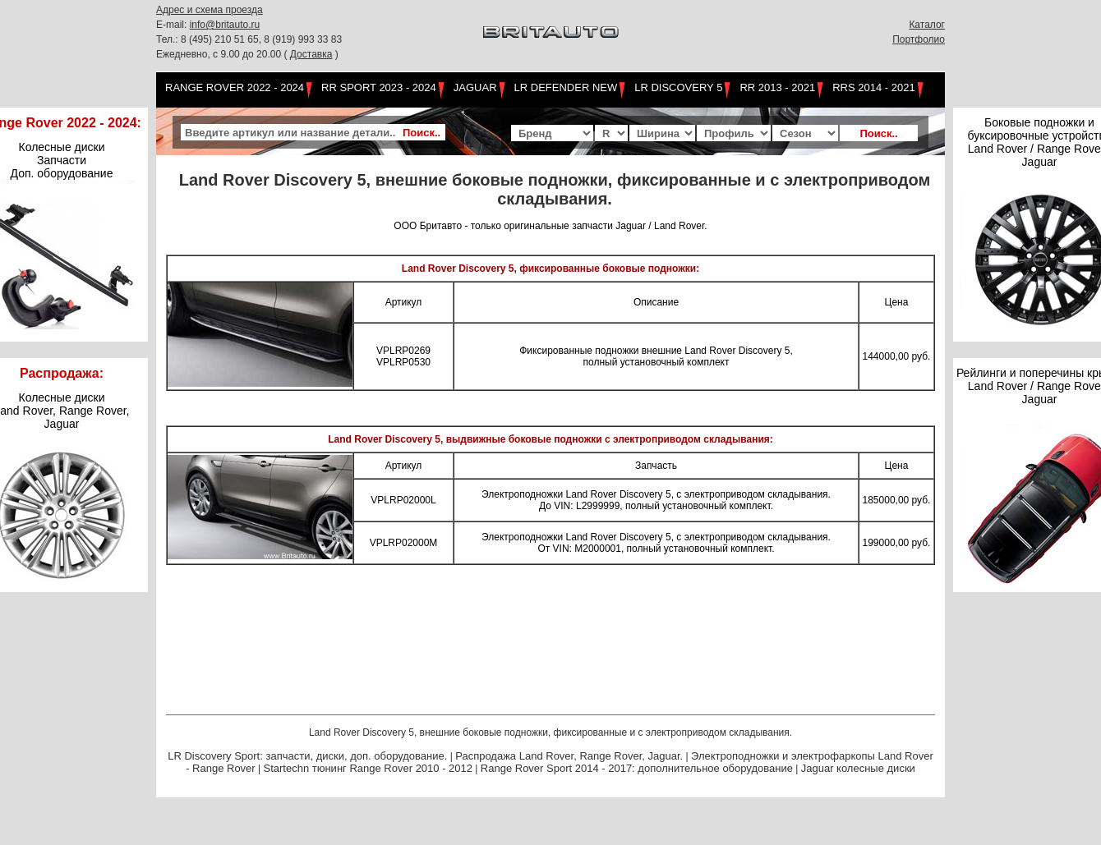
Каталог (927, 24)
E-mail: (173, 24)
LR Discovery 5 (678, 87)
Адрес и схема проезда (209, 10)
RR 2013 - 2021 (777, 87)
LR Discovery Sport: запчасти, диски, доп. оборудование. (307, 756)
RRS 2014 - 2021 (873, 87)
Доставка (311, 54)
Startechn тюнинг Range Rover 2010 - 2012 (367, 768)
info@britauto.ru (225, 24)
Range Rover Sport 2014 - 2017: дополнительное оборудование (637, 768)
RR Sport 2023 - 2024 (378, 87)
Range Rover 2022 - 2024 (234, 87)
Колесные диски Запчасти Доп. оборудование (62, 160)
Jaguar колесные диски (858, 768)
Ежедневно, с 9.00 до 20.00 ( (223, 54)
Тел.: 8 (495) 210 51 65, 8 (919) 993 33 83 (249, 39)
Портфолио (918, 39)
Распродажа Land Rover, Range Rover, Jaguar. (569, 756)
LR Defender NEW (566, 87)
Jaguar (475, 87)
